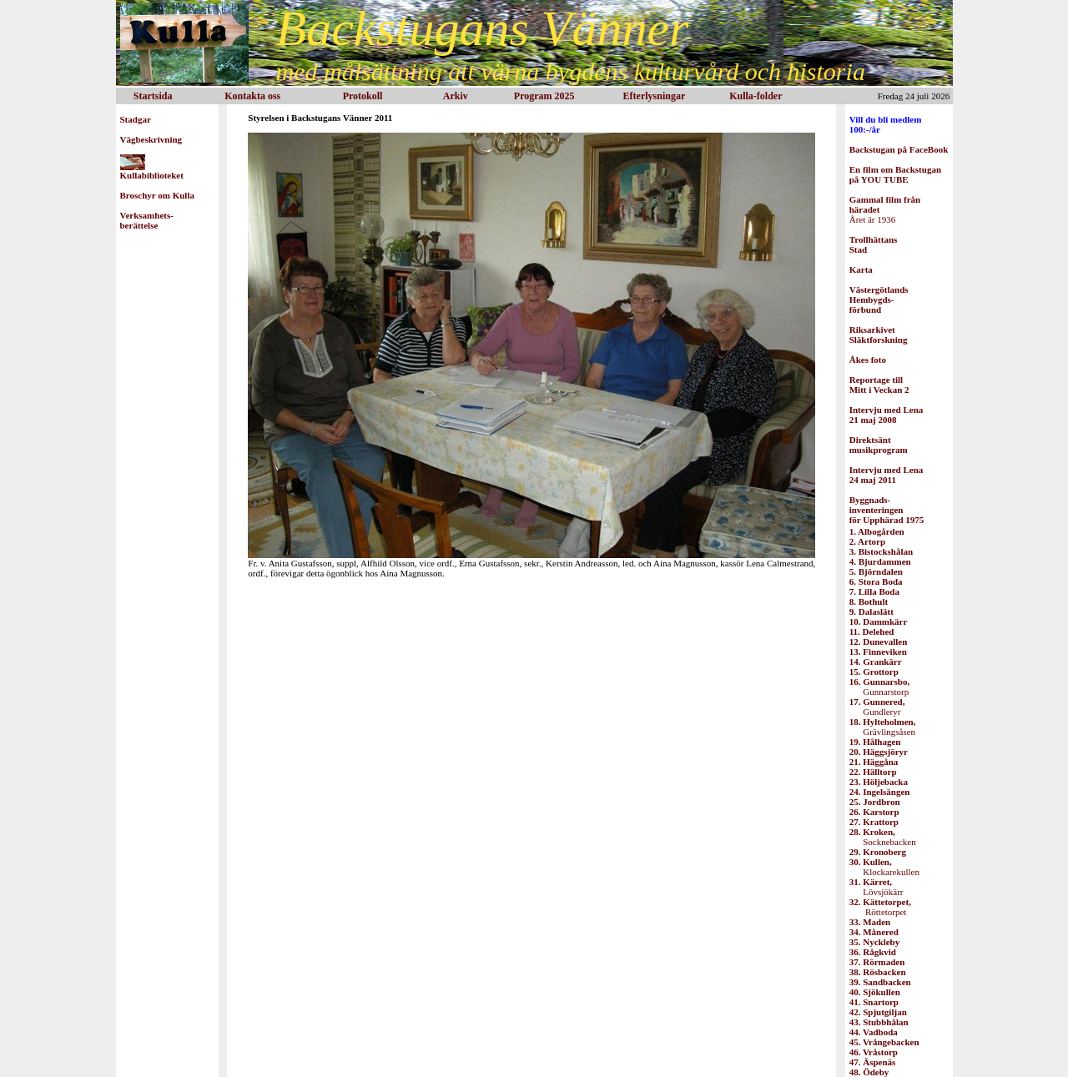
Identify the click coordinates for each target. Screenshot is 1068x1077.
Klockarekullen (884, 867)
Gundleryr (877, 707)
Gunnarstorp (879, 687)
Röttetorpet (880, 907)
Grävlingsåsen (882, 727)
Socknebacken (882, 837)
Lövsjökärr (876, 887)
